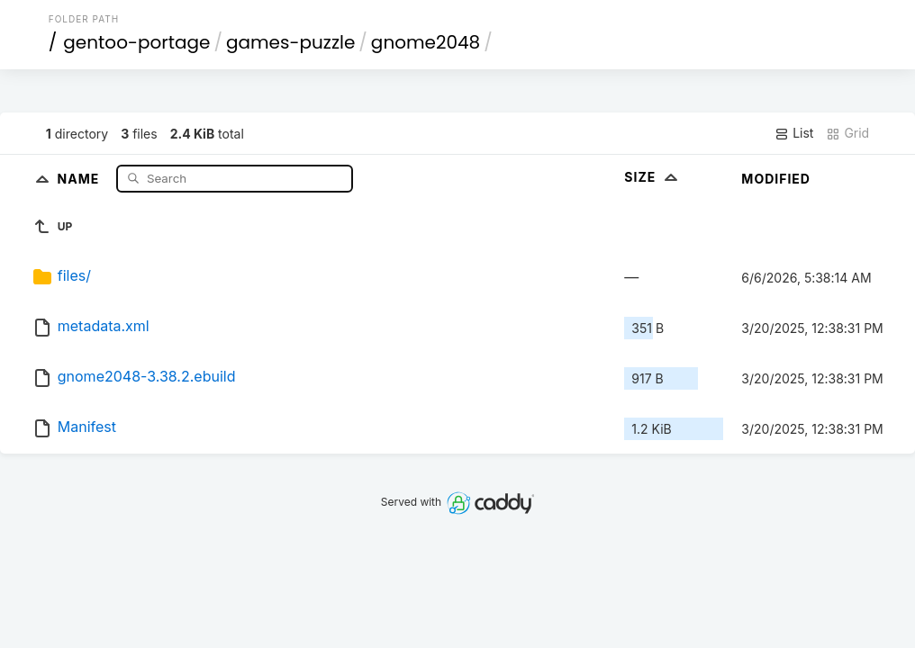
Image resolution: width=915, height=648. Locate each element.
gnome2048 (425, 42)
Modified (776, 178)
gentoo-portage (136, 42)
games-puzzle (290, 42)
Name (81, 177)
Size (652, 176)
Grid (847, 133)
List (794, 133)
